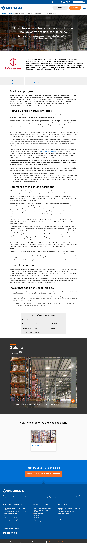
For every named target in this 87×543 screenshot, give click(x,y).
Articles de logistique (64, 513)
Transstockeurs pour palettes (43, 522)
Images (16, 353)
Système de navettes (40, 520)
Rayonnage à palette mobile (43, 508)
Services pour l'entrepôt (11, 520)
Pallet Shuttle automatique (42, 517)
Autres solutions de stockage (13, 517)
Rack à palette (37, 445)
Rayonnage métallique (11, 515)
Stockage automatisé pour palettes (15, 511)
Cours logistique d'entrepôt (66, 511)
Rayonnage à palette (10, 513)
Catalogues (61, 521)
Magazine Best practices (65, 515)
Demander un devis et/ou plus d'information (43, 473)
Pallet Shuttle (38, 515)
